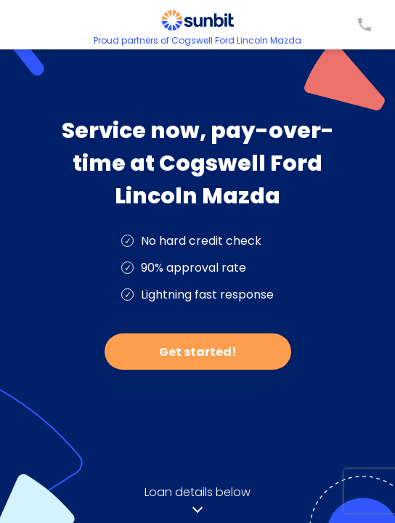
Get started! (198, 352)
